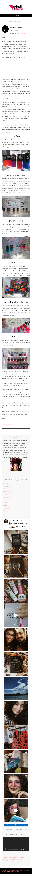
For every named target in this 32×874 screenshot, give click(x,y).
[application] (16, 844)
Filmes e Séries (7, 489)
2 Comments (7, 424)
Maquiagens (7, 500)
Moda (5, 503)
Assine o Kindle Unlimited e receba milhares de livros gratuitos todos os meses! (14, 859)
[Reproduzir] (5, 849)
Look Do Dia (7, 497)
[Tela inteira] (26, 849)
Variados (6, 508)
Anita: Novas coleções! (16, 29)
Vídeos (23, 33)
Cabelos (5, 483)
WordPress (5, 871)
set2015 (5, 29)
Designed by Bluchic (13, 871)
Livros (5, 494)
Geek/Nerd (6, 491)
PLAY (22, 57)
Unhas (18, 33)
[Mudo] (23, 849)
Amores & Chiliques (14, 870)
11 (5, 27)
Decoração (6, 486)
